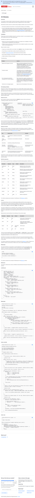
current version (22, 2)
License (18, 496)
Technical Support (21, 490)
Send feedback (4, 492)
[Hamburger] (33, 6)
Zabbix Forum (29, 492)
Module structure (15, 133)
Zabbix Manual (3, 10)
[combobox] (21, 6)
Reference (23, 201)
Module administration (21, 30)
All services (20, 492)
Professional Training (30, 490)
